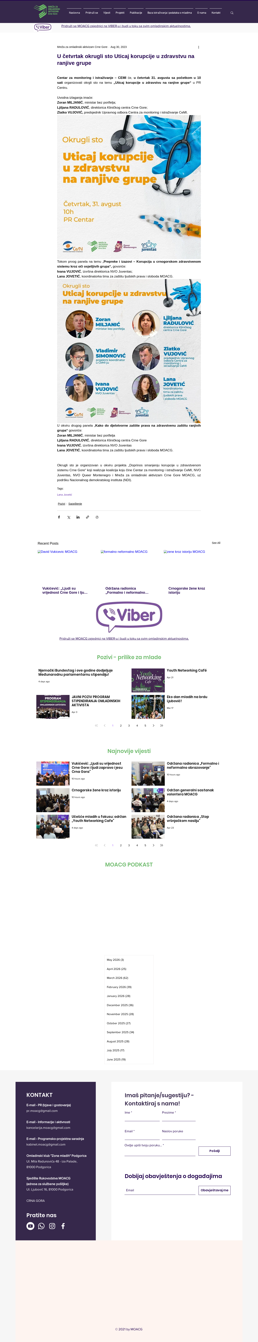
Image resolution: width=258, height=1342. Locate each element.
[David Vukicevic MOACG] (66, 566)
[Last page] (161, 725)
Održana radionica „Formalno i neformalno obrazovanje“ (125, 590)
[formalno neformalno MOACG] (129, 566)
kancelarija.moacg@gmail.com (48, 1127)
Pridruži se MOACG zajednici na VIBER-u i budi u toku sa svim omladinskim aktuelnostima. (126, 26)
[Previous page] (104, 725)
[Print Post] (97, 517)
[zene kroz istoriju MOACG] (192, 566)
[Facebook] (63, 1226)
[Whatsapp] (41, 1226)
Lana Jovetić (64, 494)
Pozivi (61, 503)
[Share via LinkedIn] (78, 517)
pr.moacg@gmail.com (42, 1110)
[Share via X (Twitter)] (68, 517)
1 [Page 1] (112, 725)
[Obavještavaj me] (215, 1190)
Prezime (168, 1112)
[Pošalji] (215, 1151)
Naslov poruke (172, 1131)
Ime (127, 1112)
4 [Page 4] (137, 725)
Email (129, 1131)
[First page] (96, 725)
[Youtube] (30, 1226)
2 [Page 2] (121, 725)
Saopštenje (75, 503)
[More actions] (198, 47)
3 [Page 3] (129, 725)
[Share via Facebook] (59, 517)
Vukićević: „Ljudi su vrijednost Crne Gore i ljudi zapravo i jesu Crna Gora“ (64, 590)
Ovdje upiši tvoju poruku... (143, 1145)
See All (216, 542)
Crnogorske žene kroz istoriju (186, 590)
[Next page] (153, 725)
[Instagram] (52, 1226)
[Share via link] (87, 517)
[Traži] (238, 12)
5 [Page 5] (145, 725)
